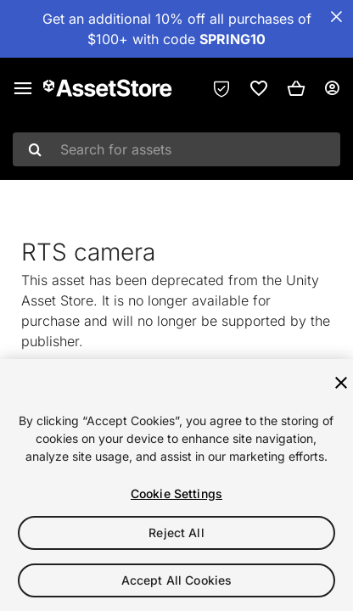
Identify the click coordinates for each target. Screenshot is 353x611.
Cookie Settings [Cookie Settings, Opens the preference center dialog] (176, 493)
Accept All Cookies (177, 580)
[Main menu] (23, 88)
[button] (296, 88)
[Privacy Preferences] (221, 88)
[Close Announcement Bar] (336, 16)
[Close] (341, 382)
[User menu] (331, 88)
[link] (259, 88)
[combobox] (176, 149)
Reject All (176, 532)
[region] (176, 485)
